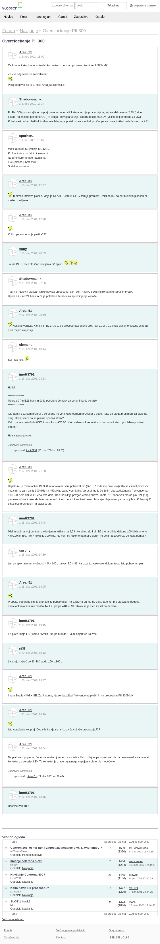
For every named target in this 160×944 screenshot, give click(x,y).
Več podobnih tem (13, 919)
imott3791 (27, 374)
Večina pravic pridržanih (70, 930)
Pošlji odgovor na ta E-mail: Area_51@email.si (36, 84)
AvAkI (132, 901)
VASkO (133, 888)
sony (23, 249)
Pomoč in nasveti (32, 854)
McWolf (133, 874)
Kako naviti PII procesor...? (29, 888)
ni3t (22, 648)
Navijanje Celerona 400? (27, 874)
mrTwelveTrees (18, 851)
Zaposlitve (81, 16)
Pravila (8, 930)
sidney (14, 864)
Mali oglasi (43, 17)
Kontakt (61, 937)
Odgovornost (117, 930)
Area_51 (25, 52)
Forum (24, 16)
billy (12, 905)
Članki (62, 17)
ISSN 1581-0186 (119, 937)
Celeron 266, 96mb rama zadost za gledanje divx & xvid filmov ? (56, 847)
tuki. (21, 359)
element (25, 344)
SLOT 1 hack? (20, 901)
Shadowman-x (30, 99)
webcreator (136, 861)
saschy (24, 550)
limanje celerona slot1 (26, 861)
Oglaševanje (11, 937)
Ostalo (100, 16)
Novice (8, 16)
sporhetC (26, 136)
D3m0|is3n (16, 891)
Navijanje (27, 868)
